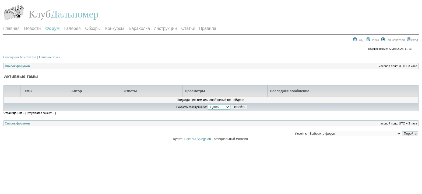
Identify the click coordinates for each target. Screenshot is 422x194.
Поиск (373, 39)
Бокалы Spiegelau (198, 139)
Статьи (188, 28)
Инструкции (165, 28)
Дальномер (75, 14)
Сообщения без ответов (19, 57)
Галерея (72, 28)
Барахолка (139, 28)
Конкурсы (114, 28)
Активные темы (49, 57)
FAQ (358, 39)
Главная (11, 28)
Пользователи (393, 39)
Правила (207, 28)
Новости (32, 28)
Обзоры (93, 28)
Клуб (40, 14)
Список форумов (17, 66)
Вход (412, 39)
